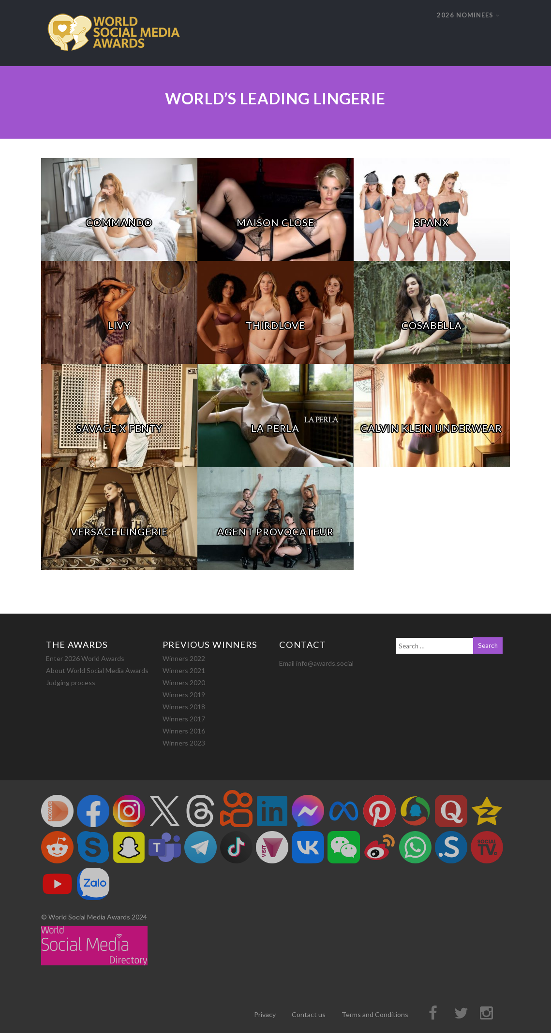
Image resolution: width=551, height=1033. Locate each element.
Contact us (309, 1014)
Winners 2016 (184, 731)
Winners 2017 (184, 719)
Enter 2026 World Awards (85, 658)
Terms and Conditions (375, 1014)
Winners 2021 (184, 670)
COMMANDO (119, 222)
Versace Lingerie (119, 531)
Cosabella (432, 325)
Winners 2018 (184, 707)
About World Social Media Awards (97, 670)
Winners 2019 (184, 694)
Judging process (70, 682)
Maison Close (275, 222)
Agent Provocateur (275, 531)
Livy (119, 325)
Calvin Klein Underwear (431, 428)
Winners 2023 (184, 743)
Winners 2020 (184, 682)
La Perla (275, 428)
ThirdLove (275, 325)
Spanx (432, 222)
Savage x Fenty (119, 428)
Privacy (265, 1014)
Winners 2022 (184, 658)
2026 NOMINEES (468, 15)
